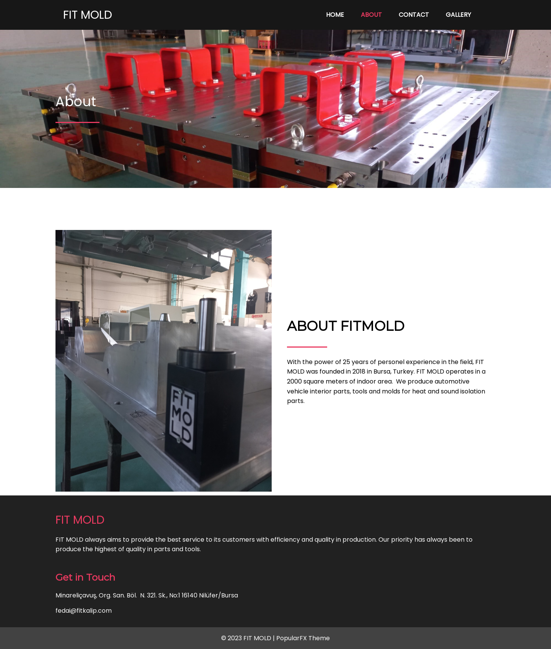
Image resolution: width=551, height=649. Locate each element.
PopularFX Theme (303, 638)
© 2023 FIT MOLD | (248, 638)
